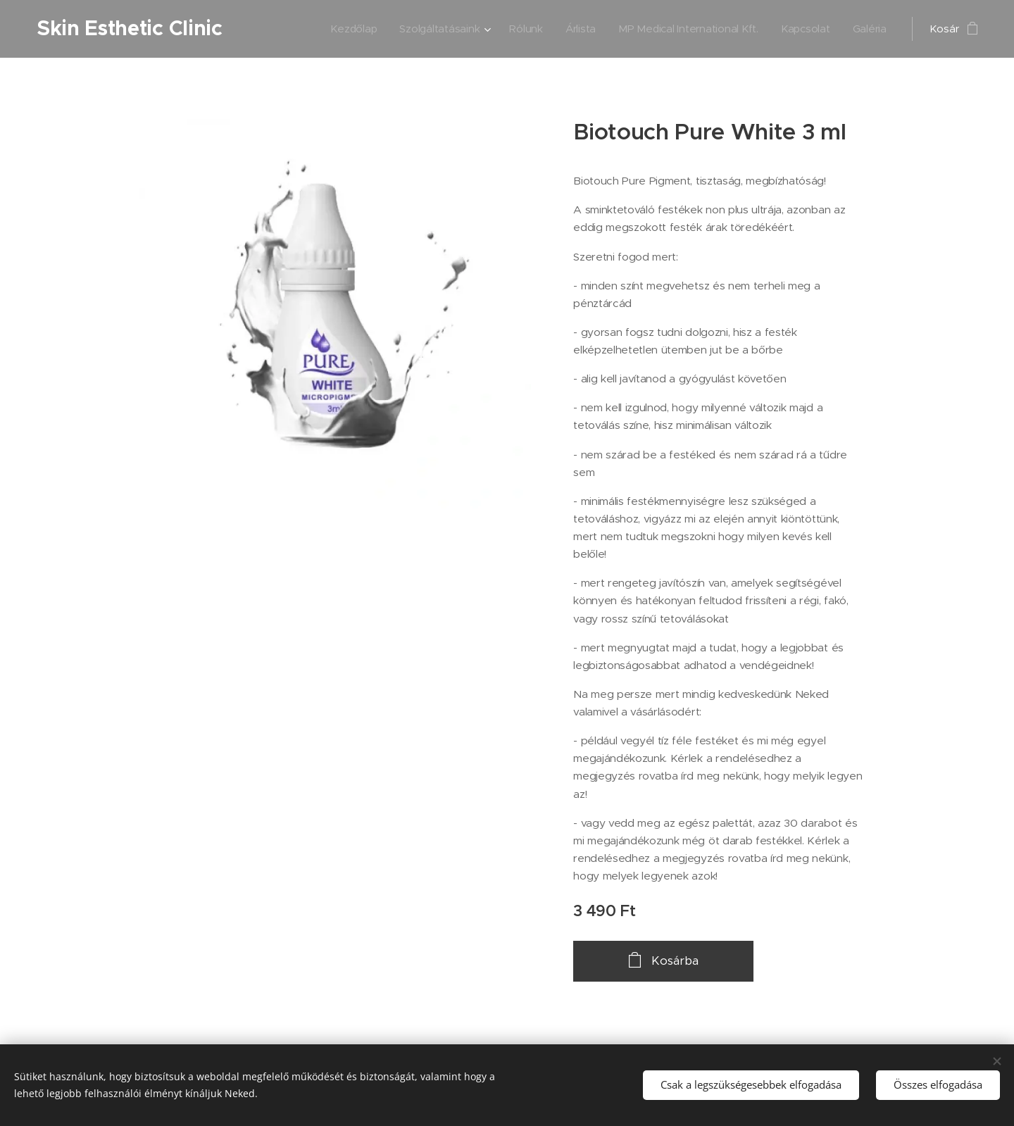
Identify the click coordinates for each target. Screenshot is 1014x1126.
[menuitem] (319, 28)
